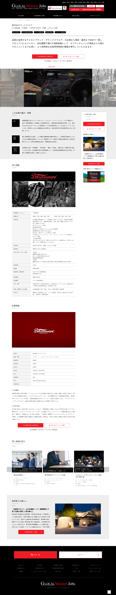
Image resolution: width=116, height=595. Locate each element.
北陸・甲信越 (78, 2)
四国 (95, 2)
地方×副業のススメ (21, 568)
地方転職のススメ (58, 15)
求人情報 (88, 116)
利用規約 (21, 571)
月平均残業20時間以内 (27, 32)
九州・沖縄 (101, 2)
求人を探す (21, 15)
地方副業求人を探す (39, 15)
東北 (68, 2)
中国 (92, 2)
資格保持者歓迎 (49, 32)
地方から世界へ (16, 32)
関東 (72, 2)
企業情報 (88, 119)
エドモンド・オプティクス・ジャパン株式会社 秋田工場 (89, 476)
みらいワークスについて (39, 571)
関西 (88, 2)
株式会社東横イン (19, 475)
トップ (13, 20)
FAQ (76, 568)
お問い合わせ (58, 571)
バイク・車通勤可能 (39, 32)
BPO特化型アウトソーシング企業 (55, 475)
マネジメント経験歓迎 (60, 32)
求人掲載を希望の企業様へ (58, 568)
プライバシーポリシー (95, 568)
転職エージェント (95, 571)
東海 (84, 2)
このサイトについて (94, 15)
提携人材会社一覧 (39, 568)
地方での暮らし (76, 15)
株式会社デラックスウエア (32, 20)
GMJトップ (21, 565)
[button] (106, 469)
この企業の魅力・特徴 (90, 114)
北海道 (64, 2)
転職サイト (76, 571)
